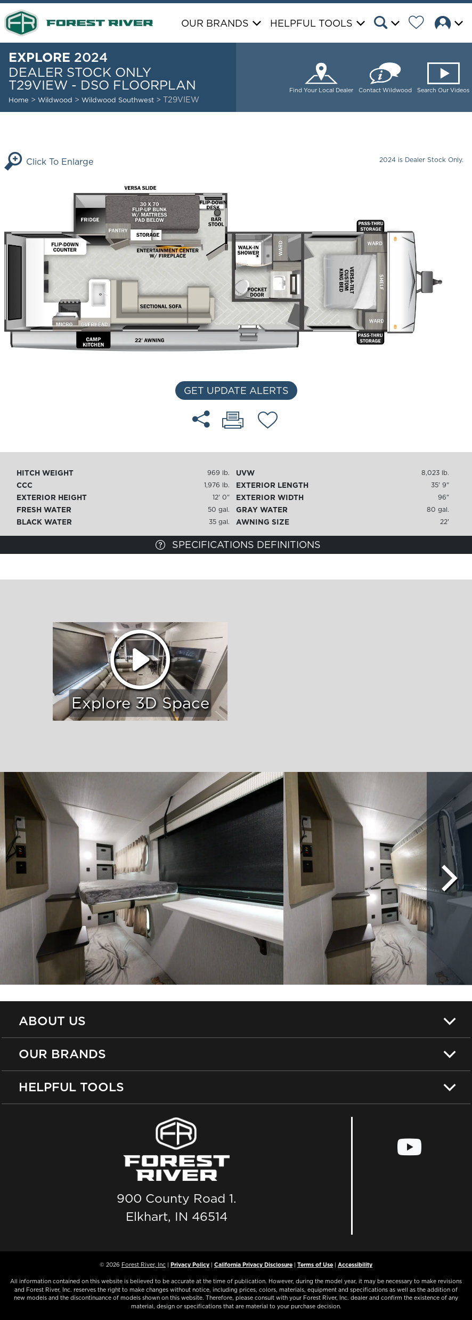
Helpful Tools (71, 1087)
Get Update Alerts (236, 390)
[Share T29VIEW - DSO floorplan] (201, 419)
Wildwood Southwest (119, 99)
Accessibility (355, 1264)
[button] (390, 24)
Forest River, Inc (143, 1264)
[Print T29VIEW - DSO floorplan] (232, 421)
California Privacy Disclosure (253, 1264)
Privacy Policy (189, 1264)
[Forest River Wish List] (420, 24)
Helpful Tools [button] (311, 23)
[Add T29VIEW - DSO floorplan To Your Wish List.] (268, 421)
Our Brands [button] (215, 23)
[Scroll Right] (449, 878)
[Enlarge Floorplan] (236, 267)
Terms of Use (315, 1264)
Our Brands (62, 1054)
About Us (52, 1020)
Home (19, 99)
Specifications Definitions (238, 544)
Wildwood (55, 99)
